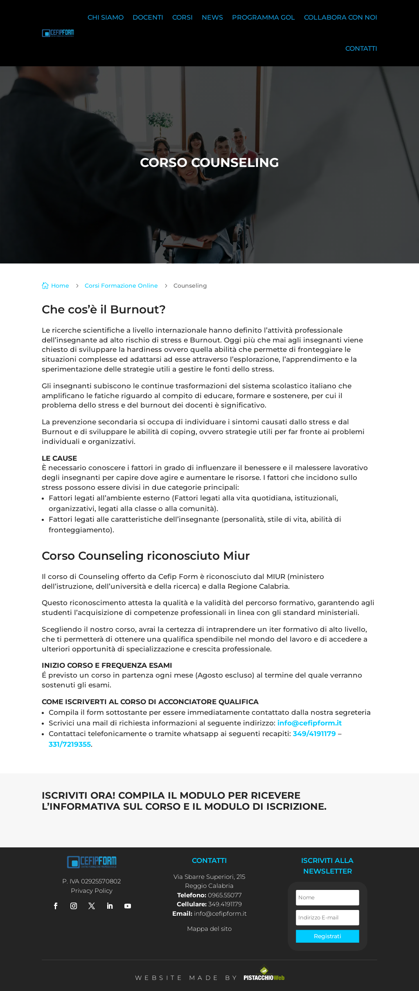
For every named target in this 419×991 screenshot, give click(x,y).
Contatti (361, 48)
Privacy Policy (92, 890)
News (212, 17)
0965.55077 (225, 895)
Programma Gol (263, 17)
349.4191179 (225, 904)
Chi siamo (106, 17)
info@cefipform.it (309, 723)
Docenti (148, 17)
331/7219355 (70, 744)
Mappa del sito (209, 928)
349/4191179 (314, 734)
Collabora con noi (340, 17)
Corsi (182, 17)
